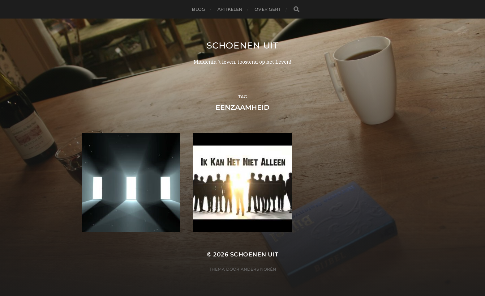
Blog (198, 9)
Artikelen (229, 9)
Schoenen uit (242, 45)
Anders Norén (258, 269)
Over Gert (268, 9)
